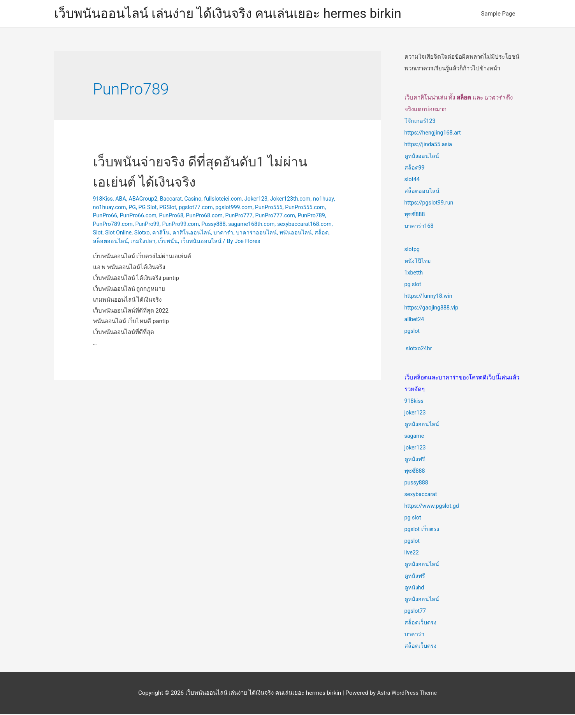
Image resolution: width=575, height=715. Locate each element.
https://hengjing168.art (434, 133)
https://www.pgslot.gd (433, 506)
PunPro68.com (254, 216)
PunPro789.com (190, 224)
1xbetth (414, 273)
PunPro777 (290, 216)
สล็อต (196, 241)
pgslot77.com (225, 208)
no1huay (104, 208)
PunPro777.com (114, 224)
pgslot (412, 331)
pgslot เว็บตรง (422, 529)
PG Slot (174, 208)
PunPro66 (150, 216)
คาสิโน (275, 233)
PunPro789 (151, 224)
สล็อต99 (415, 168)
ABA (122, 199)
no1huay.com (134, 208)
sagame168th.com (117, 233)
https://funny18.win (429, 296)
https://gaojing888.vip (432, 308)
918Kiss (103, 199)
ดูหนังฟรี (415, 459)
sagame (415, 436)
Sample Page (498, 13)
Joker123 (264, 199)
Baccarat (174, 199)
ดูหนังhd (415, 588)
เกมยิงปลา (257, 241)
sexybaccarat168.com (173, 233)
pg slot (413, 284)
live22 (412, 553)
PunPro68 (220, 216)
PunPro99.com (261, 224)
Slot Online (231, 233)
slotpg (412, 249)
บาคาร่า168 (419, 226)
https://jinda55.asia (429, 145)
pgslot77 (415, 611)
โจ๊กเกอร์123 (420, 121)
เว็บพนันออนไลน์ (317, 241)
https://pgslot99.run (430, 203)
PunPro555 (302, 208)
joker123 (415, 413)
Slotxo (256, 233)
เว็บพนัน (283, 241)
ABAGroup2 (145, 199)
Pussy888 (296, 224)
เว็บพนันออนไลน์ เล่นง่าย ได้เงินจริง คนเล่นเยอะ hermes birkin (237, 14)
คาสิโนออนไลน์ (306, 233)
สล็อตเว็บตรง (421, 623)
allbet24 (415, 319)
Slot (209, 233)
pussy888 (417, 483)
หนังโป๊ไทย (418, 261)
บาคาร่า (414, 634)
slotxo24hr (419, 349)
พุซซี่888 (415, 215)
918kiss (414, 401)
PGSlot (196, 208)
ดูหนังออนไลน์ (422, 156)
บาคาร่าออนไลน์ (129, 241)
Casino (198, 199)
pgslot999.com (265, 208)
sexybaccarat (421, 494)
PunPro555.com (114, 216)
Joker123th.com (300, 199)
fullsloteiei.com (229, 199)
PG (159, 208)
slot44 (412, 180)
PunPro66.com (185, 216)
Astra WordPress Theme (407, 693)
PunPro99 (226, 224)
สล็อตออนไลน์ (223, 241)
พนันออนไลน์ (169, 241)
